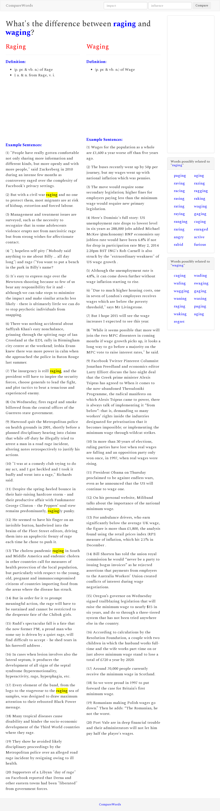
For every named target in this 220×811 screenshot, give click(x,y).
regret (179, 321)
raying (179, 214)
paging (180, 175)
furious (200, 244)
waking (180, 314)
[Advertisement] (43, 110)
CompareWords (19, 5)
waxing (200, 298)
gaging (200, 214)
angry (179, 237)
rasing (179, 198)
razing (199, 183)
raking (199, 198)
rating (179, 206)
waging (18, 32)
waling (180, 283)
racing (179, 191)
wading (200, 275)
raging (124, 24)
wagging (181, 291)
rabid (178, 244)
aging (199, 175)
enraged (201, 229)
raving (179, 183)
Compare (202, 5)
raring (179, 229)
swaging (201, 283)
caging (200, 221)
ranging (181, 221)
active (199, 237)
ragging (201, 191)
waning (180, 298)
